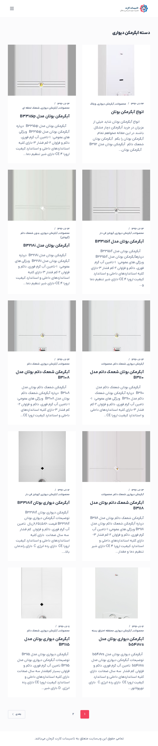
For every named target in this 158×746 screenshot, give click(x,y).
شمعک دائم (119, 364)
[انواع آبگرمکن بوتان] (116, 70)
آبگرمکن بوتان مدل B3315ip (44, 116)
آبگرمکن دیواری (105, 104)
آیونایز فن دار (107, 233)
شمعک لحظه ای (31, 108)
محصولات (120, 104)
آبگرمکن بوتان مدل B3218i (45, 245)
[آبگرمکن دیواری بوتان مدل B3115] (42, 592)
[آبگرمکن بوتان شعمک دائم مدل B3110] (116, 325)
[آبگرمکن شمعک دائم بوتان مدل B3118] (116, 456)
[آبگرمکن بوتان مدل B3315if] (116, 195)
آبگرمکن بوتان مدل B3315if (119, 241)
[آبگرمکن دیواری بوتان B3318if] (42, 456)
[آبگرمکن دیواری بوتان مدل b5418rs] (116, 592)
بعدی (16, 714)
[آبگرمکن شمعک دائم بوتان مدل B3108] (42, 325)
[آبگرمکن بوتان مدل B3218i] (42, 195)
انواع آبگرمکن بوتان (127, 112)
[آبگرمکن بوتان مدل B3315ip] (42, 70)
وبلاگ (93, 104)
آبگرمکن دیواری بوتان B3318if (42, 503)
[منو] (12, 8)
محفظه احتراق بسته (103, 630)
